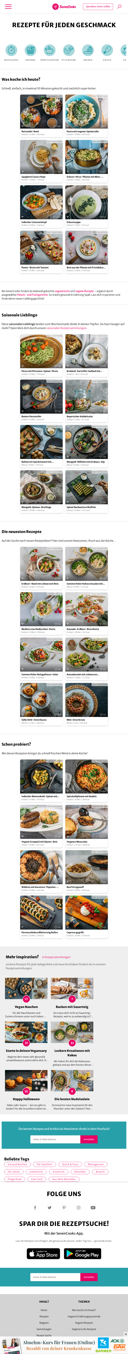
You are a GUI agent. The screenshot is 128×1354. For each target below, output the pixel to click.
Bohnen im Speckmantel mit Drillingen (37, 462)
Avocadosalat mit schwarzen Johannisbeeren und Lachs (82, 674)
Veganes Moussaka (77, 841)
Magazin (44, 1322)
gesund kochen (17, 1164)
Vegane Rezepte (84, 1322)
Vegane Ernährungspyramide (84, 1316)
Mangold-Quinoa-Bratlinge (36, 507)
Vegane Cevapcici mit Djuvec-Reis (40, 841)
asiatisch (59, 1171)
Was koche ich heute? (84, 1310)
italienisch (36, 1171)
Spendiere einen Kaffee (98, 6)
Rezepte (44, 1316)
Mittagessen (96, 1164)
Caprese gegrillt (75, 932)
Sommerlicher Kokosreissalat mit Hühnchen (85, 584)
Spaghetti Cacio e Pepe (34, 176)
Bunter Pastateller (32, 416)
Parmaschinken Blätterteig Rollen (40, 932)
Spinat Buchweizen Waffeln (81, 507)
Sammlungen (44, 1329)
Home (44, 1310)
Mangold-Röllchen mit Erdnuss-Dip (86, 461)
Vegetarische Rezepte (84, 1329)
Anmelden (89, 1139)
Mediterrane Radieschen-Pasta (38, 629)
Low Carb (36, 1179)
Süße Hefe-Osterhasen (34, 719)
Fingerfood (14, 1179)
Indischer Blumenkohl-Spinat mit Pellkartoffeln (39, 796)
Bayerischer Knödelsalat (80, 416)
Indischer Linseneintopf (34, 222)
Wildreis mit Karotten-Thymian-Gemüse (39, 887)
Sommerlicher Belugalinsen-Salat (40, 674)
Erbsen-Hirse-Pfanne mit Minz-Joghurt (84, 177)
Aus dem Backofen (64, 1179)
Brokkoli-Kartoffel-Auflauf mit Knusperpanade (83, 371)
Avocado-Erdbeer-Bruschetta (83, 629)
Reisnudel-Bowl (30, 131)
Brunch (100, 1171)
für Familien (44, 1164)
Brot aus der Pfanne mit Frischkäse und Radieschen (85, 267)
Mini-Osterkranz (76, 719)
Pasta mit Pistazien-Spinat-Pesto (40, 371)
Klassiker (80, 1171)
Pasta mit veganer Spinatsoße (83, 131)
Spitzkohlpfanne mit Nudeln (81, 796)
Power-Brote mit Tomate (35, 267)
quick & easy (70, 1164)
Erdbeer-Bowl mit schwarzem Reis (40, 583)
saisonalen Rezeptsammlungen (66, 328)
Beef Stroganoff (75, 887)
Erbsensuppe (74, 222)
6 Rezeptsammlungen (56, 957)
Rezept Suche (44, 1335)
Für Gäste (14, 1171)
